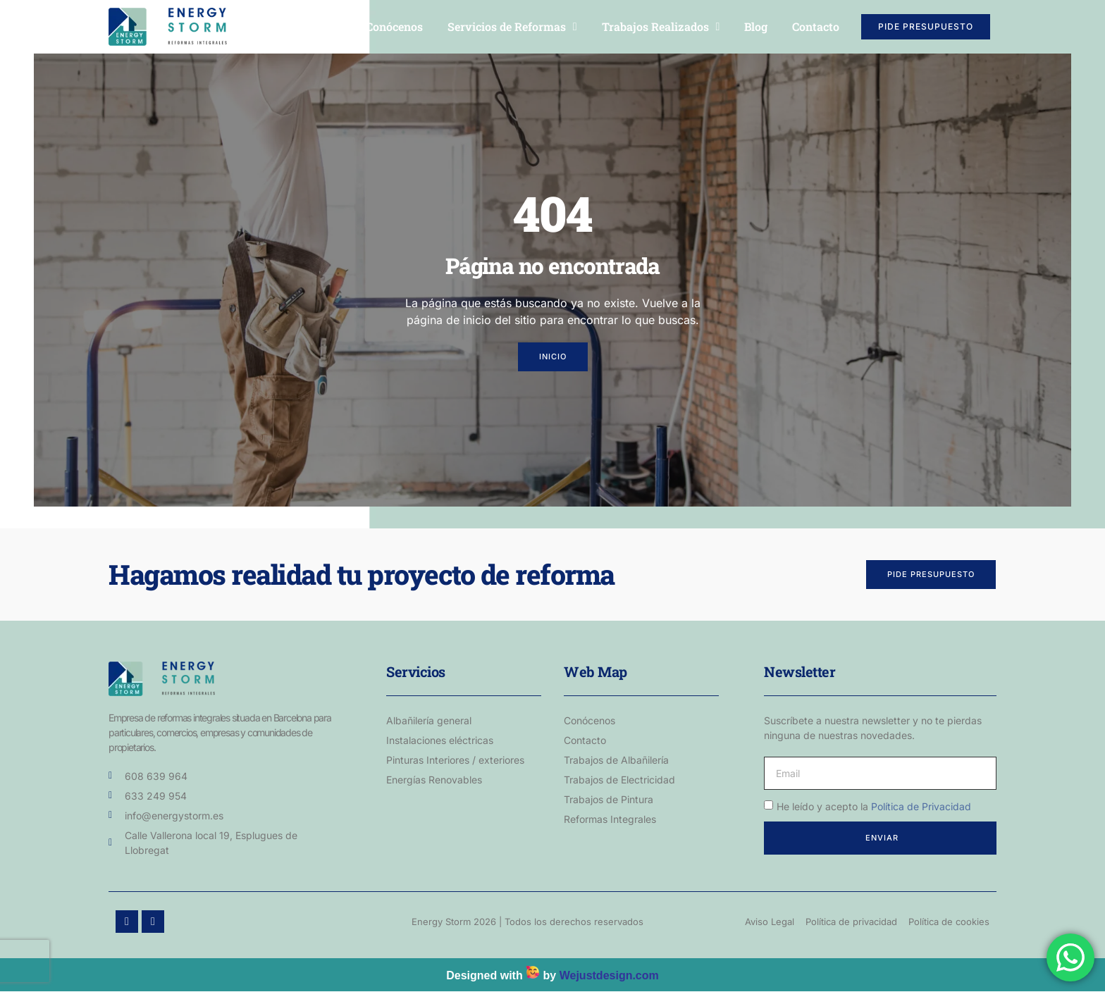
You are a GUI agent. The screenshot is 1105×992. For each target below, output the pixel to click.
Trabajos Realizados (661, 26)
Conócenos (394, 26)
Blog (755, 26)
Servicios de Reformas (512, 26)
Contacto (815, 26)
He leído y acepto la (874, 806)
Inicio (326, 26)
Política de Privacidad (921, 806)
